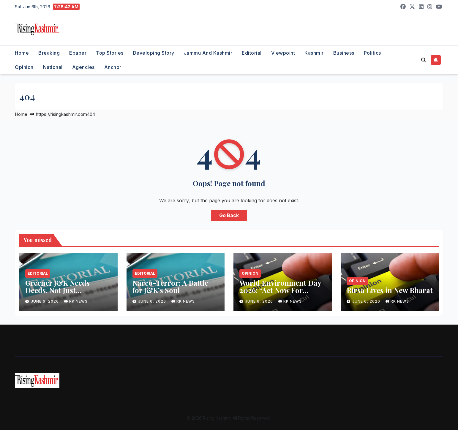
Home (22, 53)
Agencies (83, 67)
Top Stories (110, 53)
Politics (372, 53)
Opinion (24, 67)
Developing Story (153, 53)
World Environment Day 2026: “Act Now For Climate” (280, 290)
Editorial (252, 53)
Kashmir (314, 53)
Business (343, 53)
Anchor (112, 67)
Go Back (229, 215)
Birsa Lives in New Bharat (390, 290)
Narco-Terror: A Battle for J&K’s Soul (170, 286)
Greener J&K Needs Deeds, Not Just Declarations (57, 290)
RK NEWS (76, 301)
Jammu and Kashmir (208, 53)
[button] (423, 60)
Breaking (49, 53)
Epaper (77, 53)
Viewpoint (283, 53)
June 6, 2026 (45, 301)
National (53, 67)
